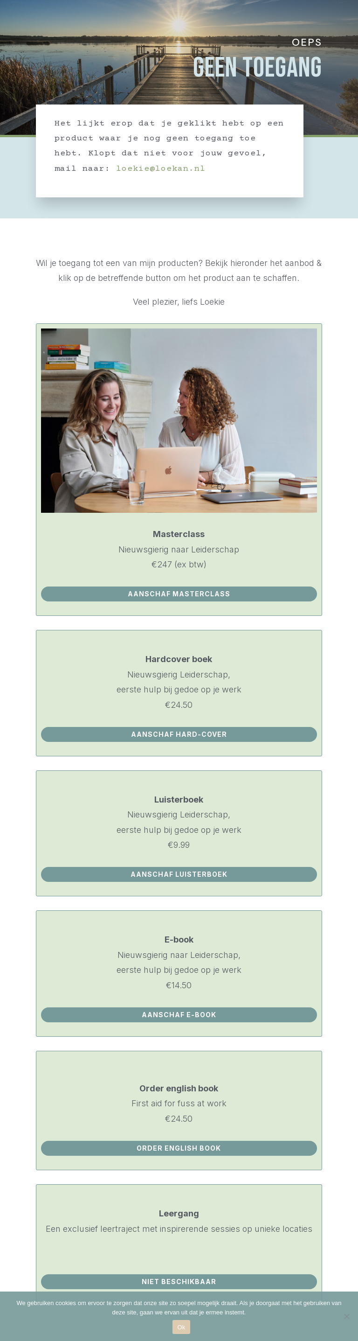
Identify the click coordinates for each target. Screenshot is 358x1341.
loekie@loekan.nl (161, 169)
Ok (181, 1327)
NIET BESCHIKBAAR (179, 1281)
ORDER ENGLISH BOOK (179, 1148)
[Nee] (346, 1316)
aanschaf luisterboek (179, 874)
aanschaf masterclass (179, 594)
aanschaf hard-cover (179, 734)
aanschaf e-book (179, 1015)
